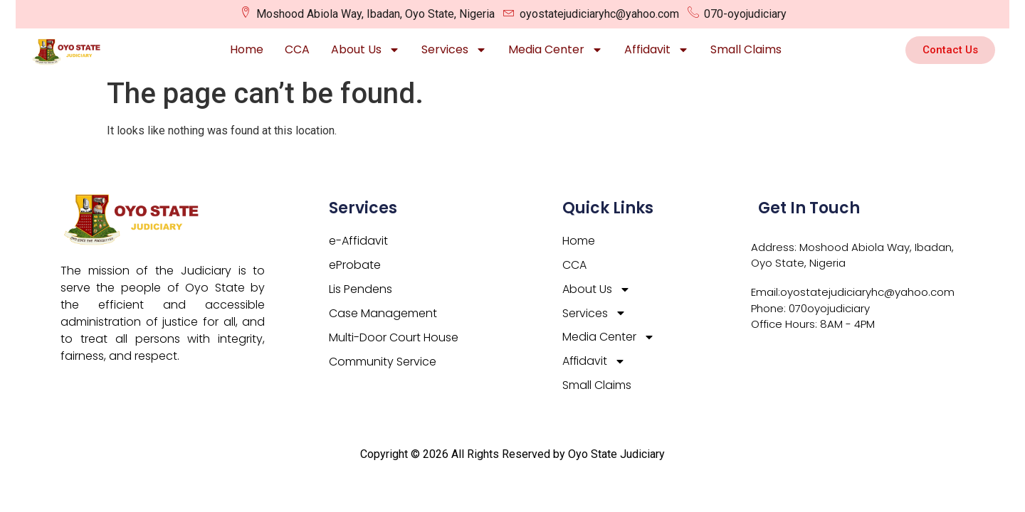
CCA (297, 49)
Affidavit (656, 50)
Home (246, 49)
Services (454, 50)
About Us (365, 50)
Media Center (555, 50)
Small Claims (746, 49)
